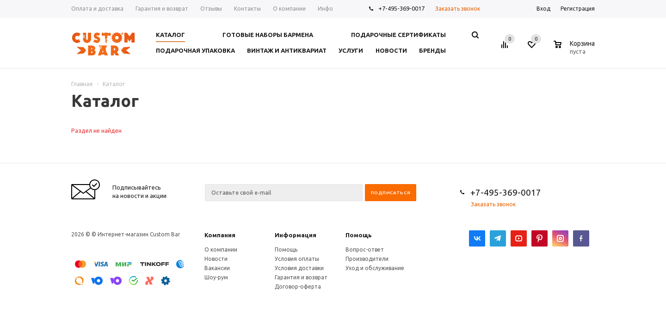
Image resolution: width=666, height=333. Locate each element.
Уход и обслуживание (374, 268)
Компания (219, 235)
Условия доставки (299, 268)
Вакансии (217, 268)
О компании (220, 250)
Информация (295, 235)
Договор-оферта (298, 287)
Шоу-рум (216, 277)
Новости (216, 259)
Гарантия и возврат (301, 277)
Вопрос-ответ (364, 250)
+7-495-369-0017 (401, 8)
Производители (366, 259)
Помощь (358, 235)
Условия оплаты (297, 259)
